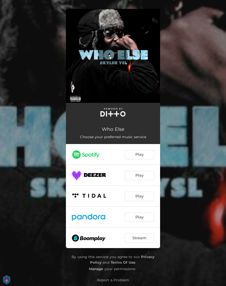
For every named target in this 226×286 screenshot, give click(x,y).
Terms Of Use (123, 262)
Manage (96, 269)
